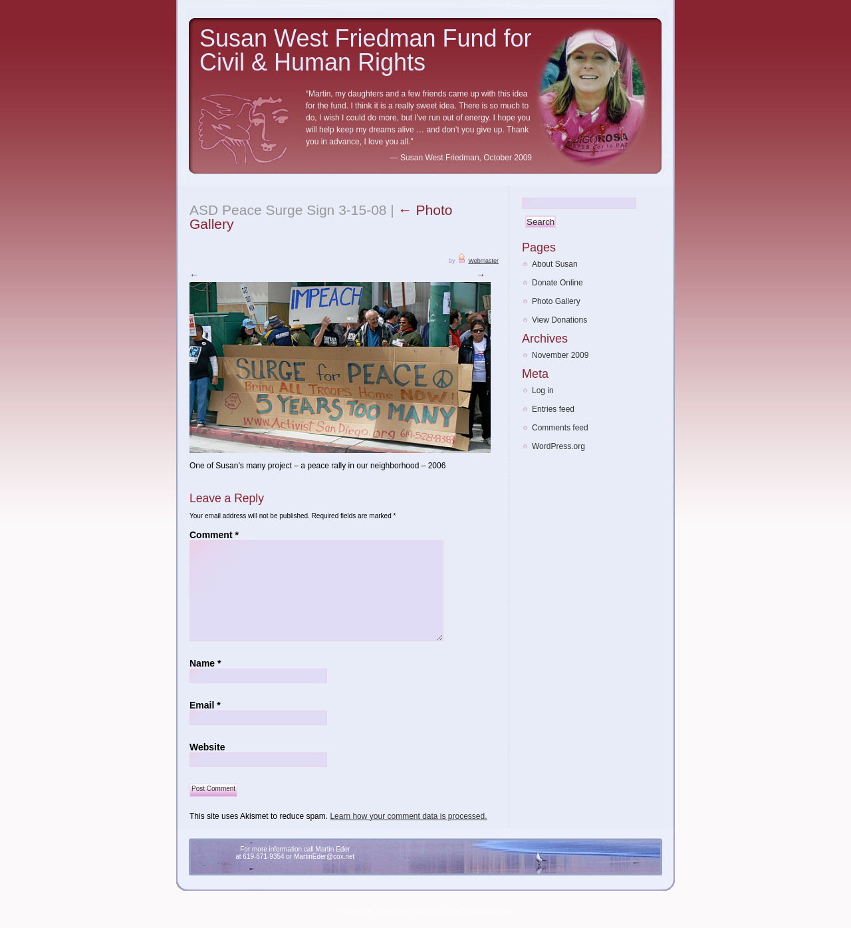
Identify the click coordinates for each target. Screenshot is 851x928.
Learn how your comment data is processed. (408, 815)
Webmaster (483, 260)
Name (205, 662)
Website (207, 746)
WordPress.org (558, 446)
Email (205, 704)
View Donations (559, 320)
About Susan (555, 264)
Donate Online (557, 282)
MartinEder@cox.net (324, 855)
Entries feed (553, 409)
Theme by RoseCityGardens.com (463, 911)
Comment (214, 534)
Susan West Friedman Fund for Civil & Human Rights (365, 50)
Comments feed (560, 427)
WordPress (392, 911)
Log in (543, 390)
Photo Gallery (556, 301)
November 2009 (560, 355)
